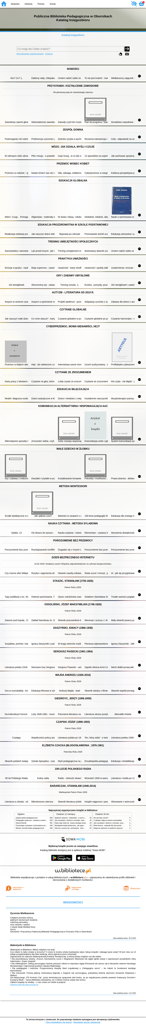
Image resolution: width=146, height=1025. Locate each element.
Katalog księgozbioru (73, 35)
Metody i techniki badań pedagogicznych (30, 828)
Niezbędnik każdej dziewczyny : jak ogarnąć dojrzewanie (74, 825)
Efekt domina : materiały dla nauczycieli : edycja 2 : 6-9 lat (114, 825)
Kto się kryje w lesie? (101, 818)
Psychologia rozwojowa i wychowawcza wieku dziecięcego (36, 825)
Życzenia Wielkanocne (22, 913)
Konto (53, 4)
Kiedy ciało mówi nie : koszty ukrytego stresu (70, 823)
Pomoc (41, 4)
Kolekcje (49, 54)
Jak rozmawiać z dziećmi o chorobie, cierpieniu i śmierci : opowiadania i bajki (81, 820)
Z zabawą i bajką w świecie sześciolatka (108, 820)
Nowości (15, 4)
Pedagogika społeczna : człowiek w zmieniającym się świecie (37, 820)
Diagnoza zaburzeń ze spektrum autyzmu (108, 828)
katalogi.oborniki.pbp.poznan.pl (24, 984)
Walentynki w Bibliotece (23, 945)
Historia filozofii (21, 823)
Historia (28, 4)
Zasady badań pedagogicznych (27, 818)
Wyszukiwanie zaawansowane (30, 54)
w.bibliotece (78, 877)
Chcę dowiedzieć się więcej (59, 1022)
